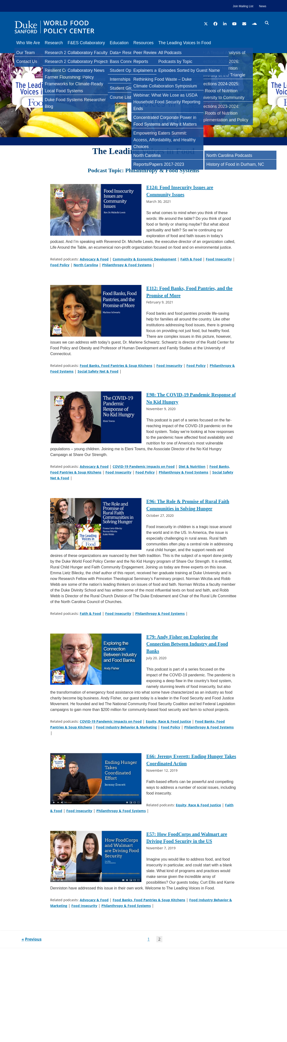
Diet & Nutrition (192, 466)
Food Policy (59, 267)
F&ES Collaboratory (91, 42)
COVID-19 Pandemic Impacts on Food (144, 466)
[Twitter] (6, 78)
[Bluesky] (6, 97)
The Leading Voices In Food (196, 42)
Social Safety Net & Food (98, 372)
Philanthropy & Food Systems (127, 267)
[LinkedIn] (6, 87)
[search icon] (267, 23)
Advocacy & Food (94, 262)
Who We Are (28, 42)
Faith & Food (191, 262)
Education (126, 42)
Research (56, 42)
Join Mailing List (243, 6)
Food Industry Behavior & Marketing (126, 729)
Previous (33, 949)
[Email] (6, 106)
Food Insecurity (219, 262)
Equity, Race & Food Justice (168, 723)
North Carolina (85, 267)
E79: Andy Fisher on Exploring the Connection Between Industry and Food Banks (187, 647)
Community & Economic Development (144, 262)
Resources (153, 42)
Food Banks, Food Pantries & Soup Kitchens (116, 367)
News (262, 6)
